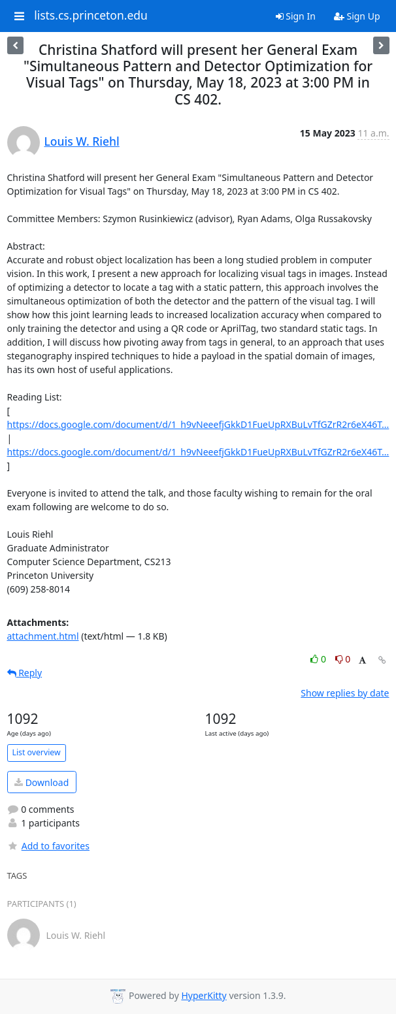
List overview (36, 752)
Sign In (296, 16)
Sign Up (357, 16)
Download (41, 782)
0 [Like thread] (319, 659)
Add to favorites (48, 846)
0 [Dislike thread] (343, 659)
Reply (24, 672)
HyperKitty (203, 995)
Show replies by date (345, 693)
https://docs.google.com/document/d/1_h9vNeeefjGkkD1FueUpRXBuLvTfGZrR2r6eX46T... (198, 424)
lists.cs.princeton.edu (91, 16)
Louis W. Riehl (82, 141)
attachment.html (43, 636)
